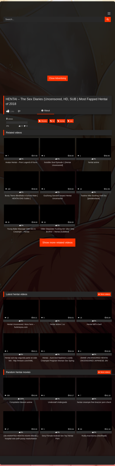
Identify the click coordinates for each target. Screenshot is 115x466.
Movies (43, 121)
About (45, 110)
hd (52, 121)
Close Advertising (57, 78)
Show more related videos (57, 242)
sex (70, 121)
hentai (61, 121)
